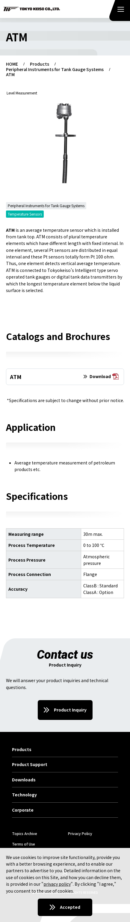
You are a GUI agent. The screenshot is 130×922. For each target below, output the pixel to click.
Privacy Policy (80, 833)
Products (39, 64)
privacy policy (57, 884)
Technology (24, 795)
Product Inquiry (70, 710)
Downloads (24, 780)
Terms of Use (23, 844)
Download (104, 377)
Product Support (29, 764)
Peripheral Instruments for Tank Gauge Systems (55, 69)
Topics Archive (24, 833)
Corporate (23, 810)
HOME (12, 64)
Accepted (70, 907)
